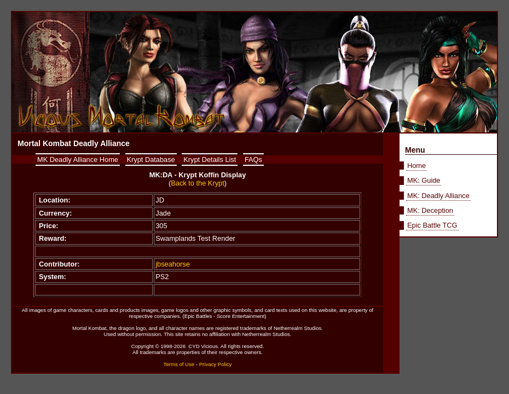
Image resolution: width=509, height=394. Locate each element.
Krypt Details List (209, 159)
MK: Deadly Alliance (438, 196)
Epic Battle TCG (432, 225)
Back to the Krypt (197, 183)
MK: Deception (430, 210)
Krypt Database (151, 159)
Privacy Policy (215, 364)
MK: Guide (423, 180)
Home (416, 165)
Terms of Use (179, 364)
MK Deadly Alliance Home (77, 159)
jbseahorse (172, 264)
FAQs (253, 159)
